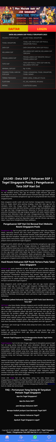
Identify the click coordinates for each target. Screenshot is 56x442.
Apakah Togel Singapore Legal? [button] (27, 420)
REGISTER (21, 438)
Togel (12, 378)
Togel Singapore (6, 343)
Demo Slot (51, 384)
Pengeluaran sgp (7, 231)
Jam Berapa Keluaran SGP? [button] (27, 406)
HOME (7, 438)
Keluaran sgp (5, 269)
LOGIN (42, 29)
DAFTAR (14, 29)
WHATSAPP (35, 438)
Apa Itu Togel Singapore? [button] (27, 396)
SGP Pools (4, 305)
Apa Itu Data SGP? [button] (26, 401)
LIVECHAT (49, 438)
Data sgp (4, 191)
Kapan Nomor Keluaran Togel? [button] (26, 415)
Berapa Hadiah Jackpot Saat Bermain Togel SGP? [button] (27, 410)
